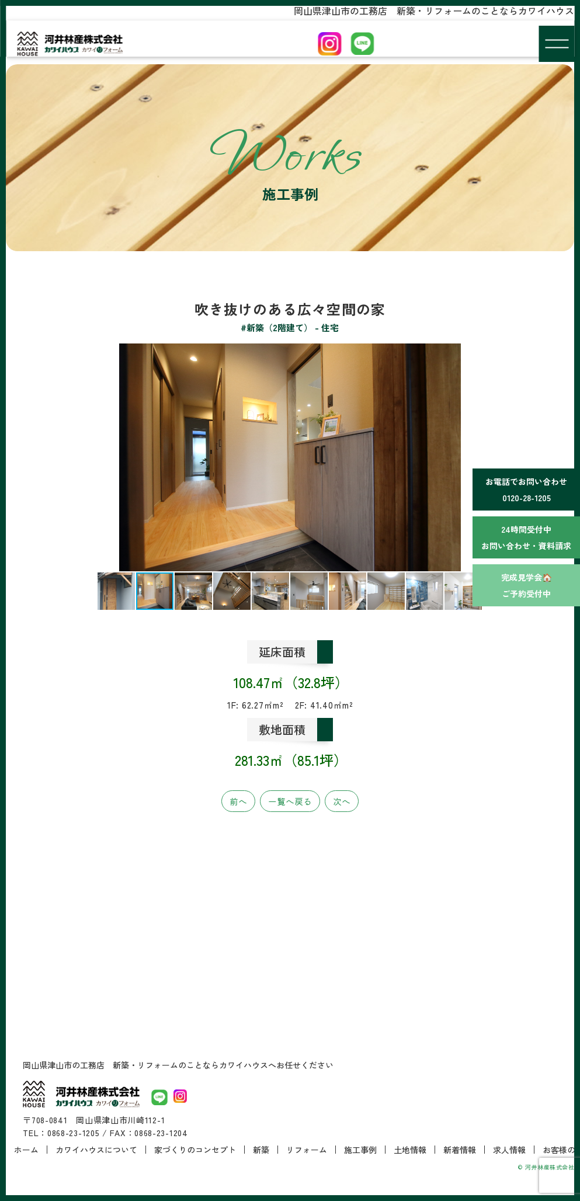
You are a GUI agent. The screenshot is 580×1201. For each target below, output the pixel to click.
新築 (261, 1150)
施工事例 (360, 1150)
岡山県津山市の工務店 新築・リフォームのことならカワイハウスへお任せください (178, 1065)
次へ (341, 801)
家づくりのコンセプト (195, 1150)
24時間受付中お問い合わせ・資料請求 (526, 537)
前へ (238, 801)
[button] (33, 457)
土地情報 (410, 1150)
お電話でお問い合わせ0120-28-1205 (526, 489)
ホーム (26, 1150)
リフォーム (306, 1150)
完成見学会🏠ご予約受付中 (526, 585)
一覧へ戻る (290, 801)
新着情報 (459, 1150)
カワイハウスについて (96, 1150)
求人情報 (509, 1150)
